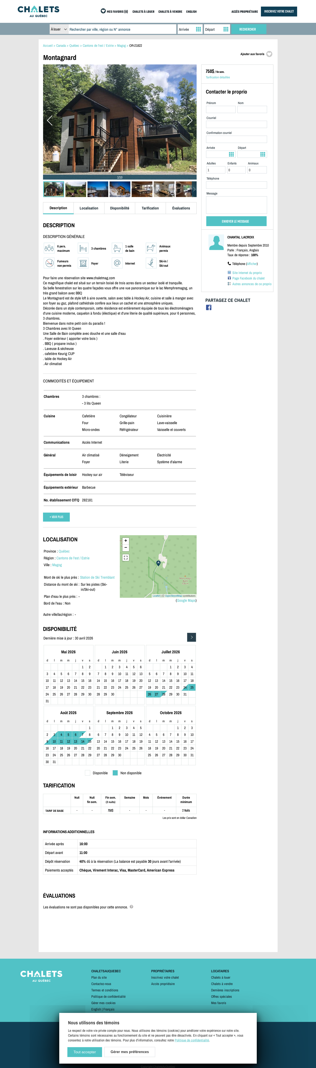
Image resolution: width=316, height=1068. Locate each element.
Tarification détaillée (218, 77)
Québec (64, 551)
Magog (57, 564)
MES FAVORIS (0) (117, 11)
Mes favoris (218, 1002)
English (96, 1009)
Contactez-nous (101, 983)
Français (109, 1009)
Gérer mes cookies (103, 1002)
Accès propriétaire (163, 983)
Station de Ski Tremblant (97, 577)
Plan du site (99, 977)
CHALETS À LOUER (143, 11)
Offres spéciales (221, 996)
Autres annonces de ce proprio (251, 283)
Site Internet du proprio (247, 272)
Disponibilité (119, 208)
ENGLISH (191, 11)
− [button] (125, 548)
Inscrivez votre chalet (165, 977)
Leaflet (156, 595)
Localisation (89, 208)
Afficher (252, 263)
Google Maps (186, 600)
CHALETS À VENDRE (170, 11)
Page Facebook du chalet (248, 278)
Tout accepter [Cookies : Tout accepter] (85, 1052)
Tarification (150, 208)
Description (58, 207)
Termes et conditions (104, 990)
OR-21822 (135, 45)
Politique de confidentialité (108, 996)
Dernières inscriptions (225, 990)
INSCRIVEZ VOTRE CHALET (279, 11)
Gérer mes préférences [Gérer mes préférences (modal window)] (130, 1052)
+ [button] (125, 541)
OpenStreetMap (173, 595)
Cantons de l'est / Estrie (73, 557)
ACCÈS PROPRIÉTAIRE (245, 11)
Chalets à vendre (222, 983)
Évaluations (181, 208)
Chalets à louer (220, 977)
